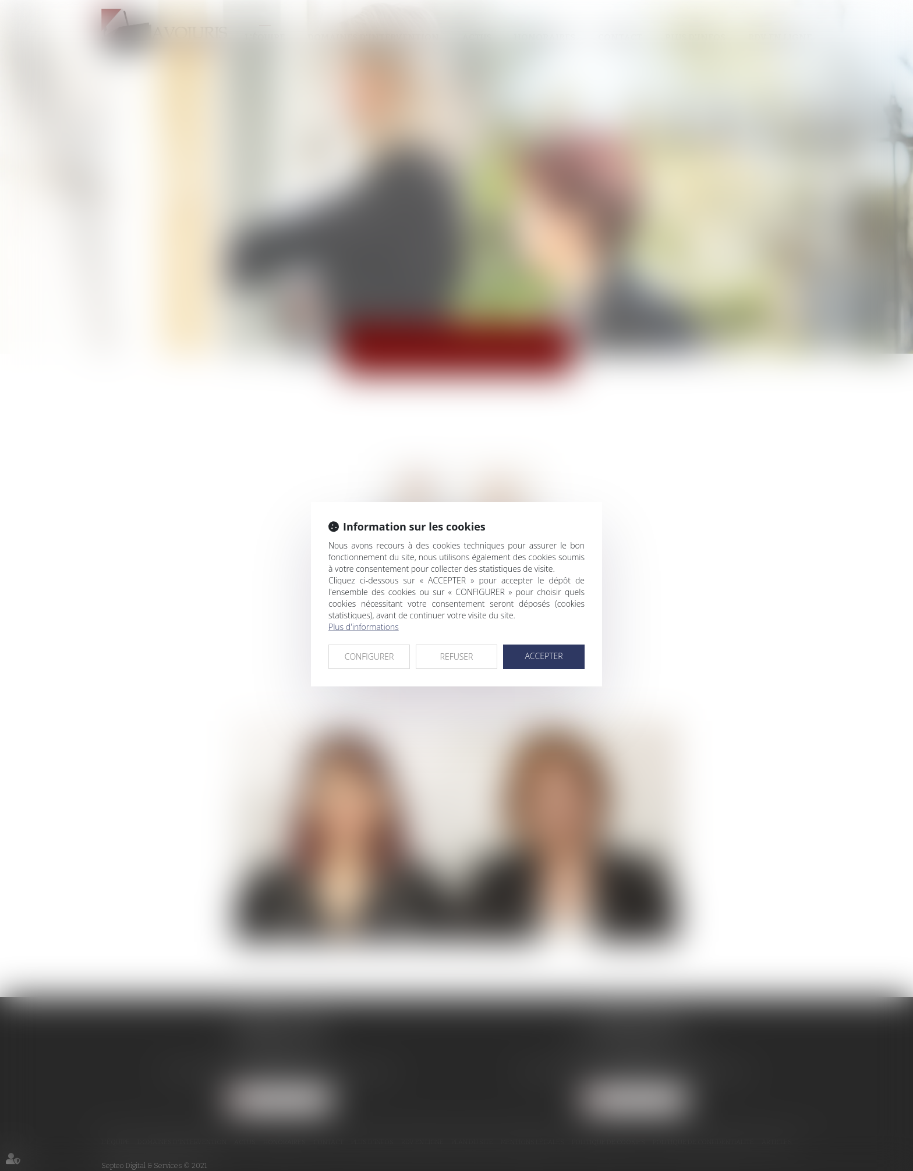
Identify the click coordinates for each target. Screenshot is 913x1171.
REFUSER (456, 656)
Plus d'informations (363, 626)
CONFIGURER (369, 656)
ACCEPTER (543, 655)
